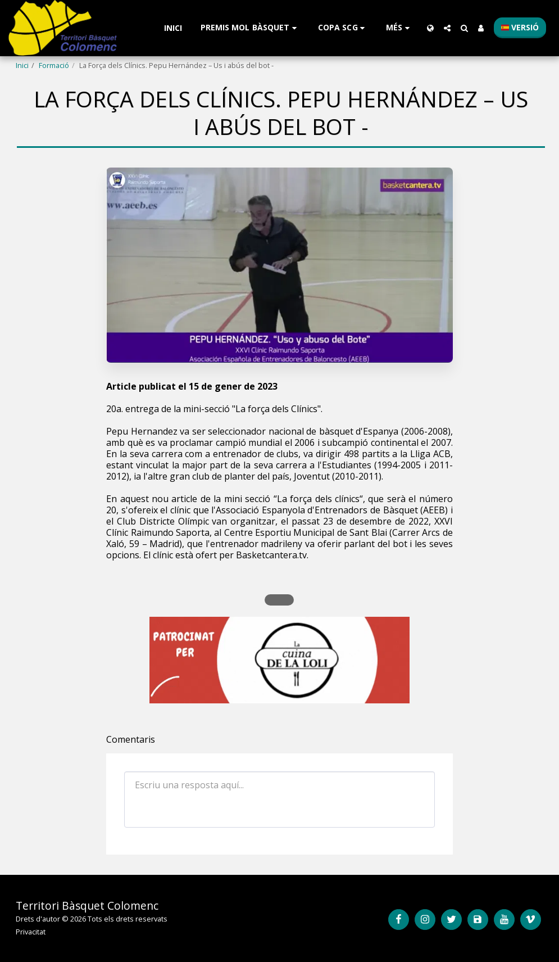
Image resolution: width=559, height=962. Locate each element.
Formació (54, 65)
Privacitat (31, 932)
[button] (250, 28)
